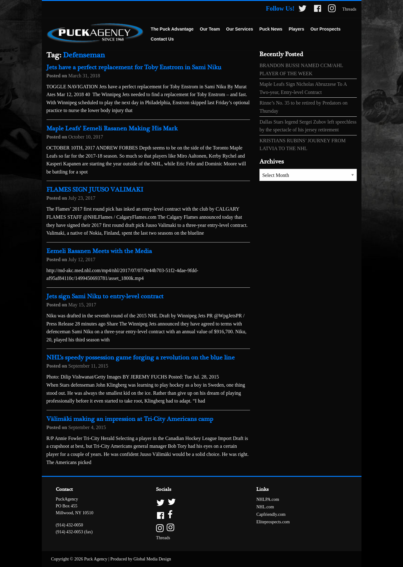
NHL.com (265, 507)
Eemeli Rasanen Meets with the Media (99, 251)
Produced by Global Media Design (141, 559)
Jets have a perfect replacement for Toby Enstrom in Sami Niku (134, 67)
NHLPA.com (267, 499)
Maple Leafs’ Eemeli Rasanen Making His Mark (112, 129)
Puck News (271, 29)
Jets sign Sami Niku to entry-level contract (105, 296)
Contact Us (162, 39)
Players (296, 29)
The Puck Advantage (172, 29)
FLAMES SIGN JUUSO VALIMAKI (95, 190)
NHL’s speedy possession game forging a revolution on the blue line (141, 358)
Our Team (210, 29)
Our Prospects (325, 29)
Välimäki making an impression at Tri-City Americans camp (130, 419)
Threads (349, 9)
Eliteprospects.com (273, 522)
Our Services (239, 29)
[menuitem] (172, 29)
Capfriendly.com (271, 514)
